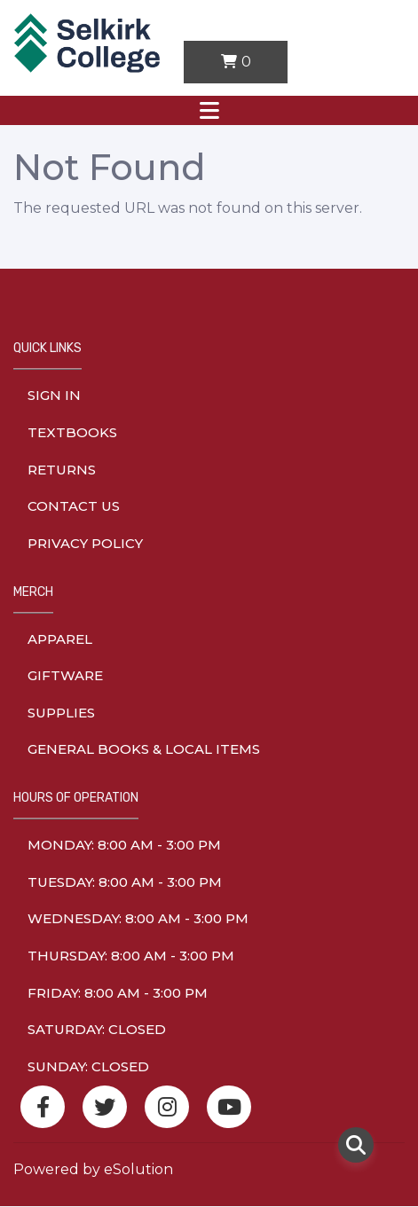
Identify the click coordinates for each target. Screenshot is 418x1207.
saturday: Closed (97, 1029)
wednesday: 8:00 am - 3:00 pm (138, 918)
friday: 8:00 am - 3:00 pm (118, 992)
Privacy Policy (85, 543)
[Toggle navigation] (209, 110)
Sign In (54, 395)
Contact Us (74, 506)
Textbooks (72, 432)
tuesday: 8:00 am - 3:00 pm (125, 882)
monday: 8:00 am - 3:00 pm (124, 844)
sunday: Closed (88, 1066)
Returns (62, 469)
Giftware (65, 675)
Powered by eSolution (93, 1169)
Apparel (60, 639)
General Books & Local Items (144, 749)
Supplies (61, 712)
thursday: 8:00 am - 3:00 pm (131, 955)
